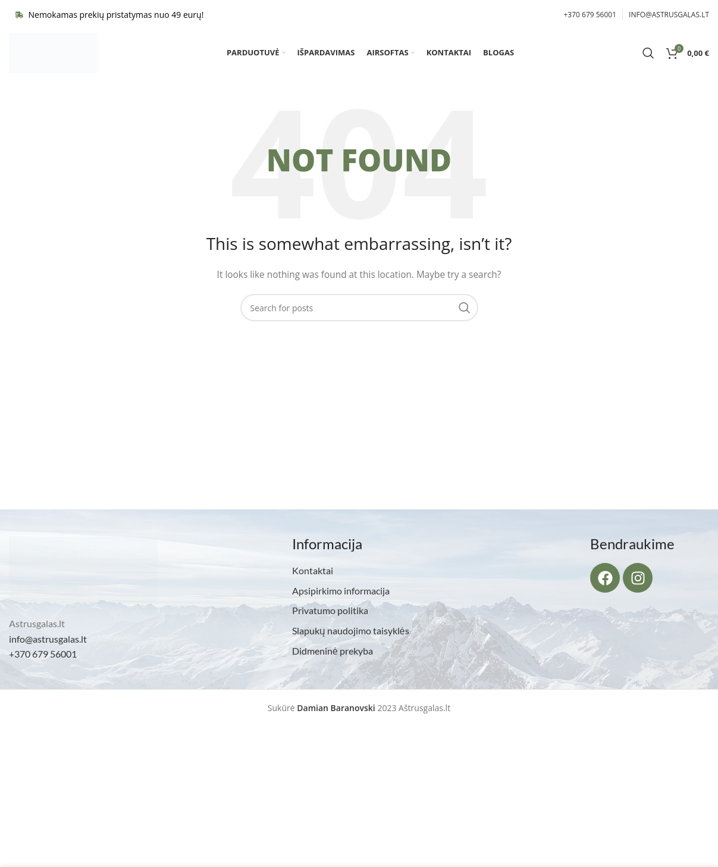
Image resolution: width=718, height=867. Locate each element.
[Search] (648, 56)
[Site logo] (53, 55)
